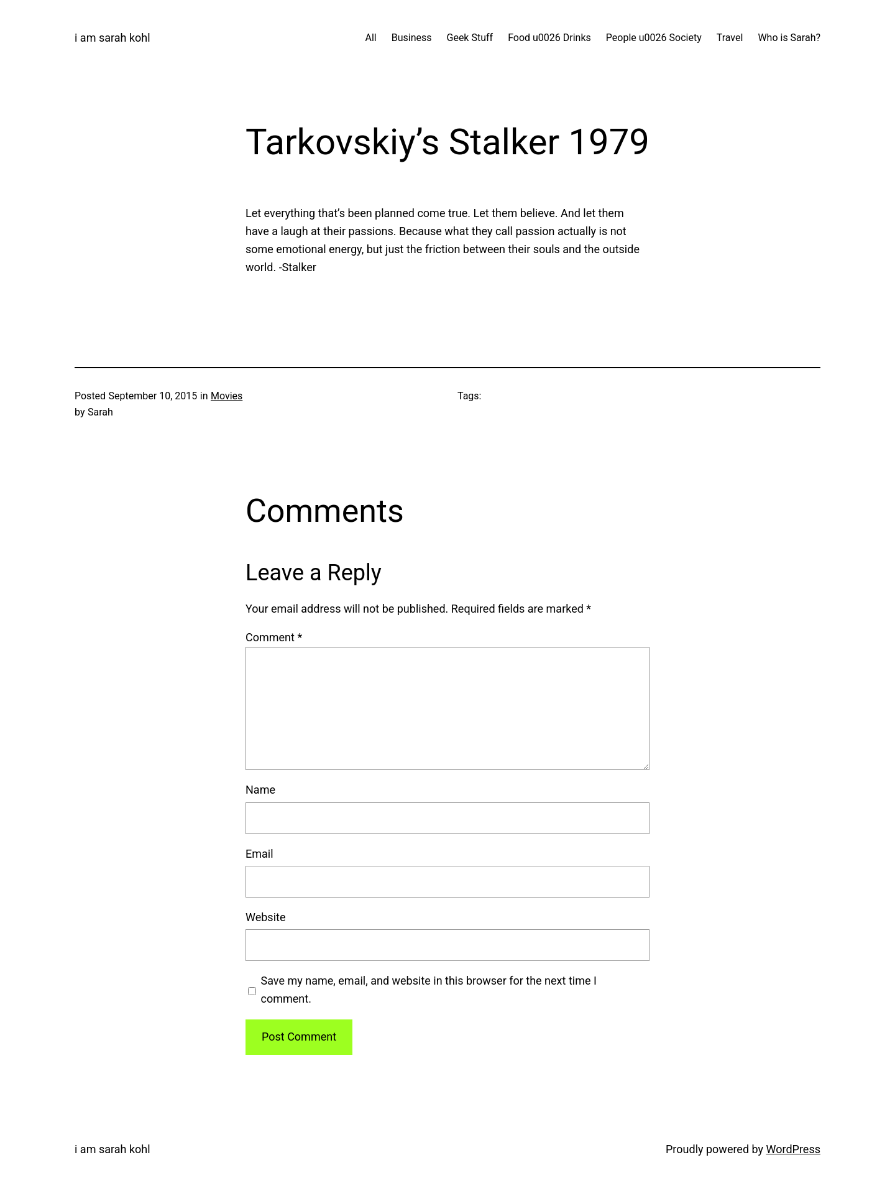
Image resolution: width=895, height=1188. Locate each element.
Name (260, 789)
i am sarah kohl (112, 37)
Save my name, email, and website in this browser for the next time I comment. (429, 989)
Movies (226, 396)
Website (265, 917)
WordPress (793, 1149)
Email (259, 853)
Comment (274, 637)
